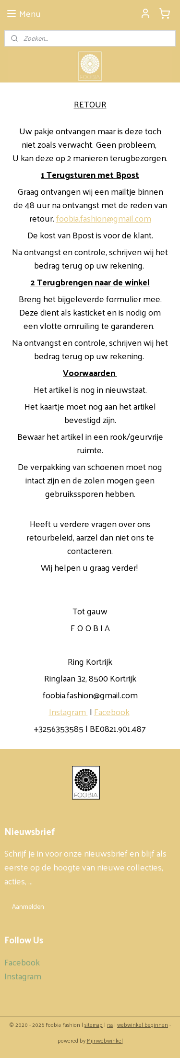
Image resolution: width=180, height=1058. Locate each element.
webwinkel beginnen (142, 1024)
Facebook (112, 711)
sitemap (93, 1024)
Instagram (68, 711)
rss (110, 1024)
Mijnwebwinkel (105, 1040)
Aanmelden (28, 906)
